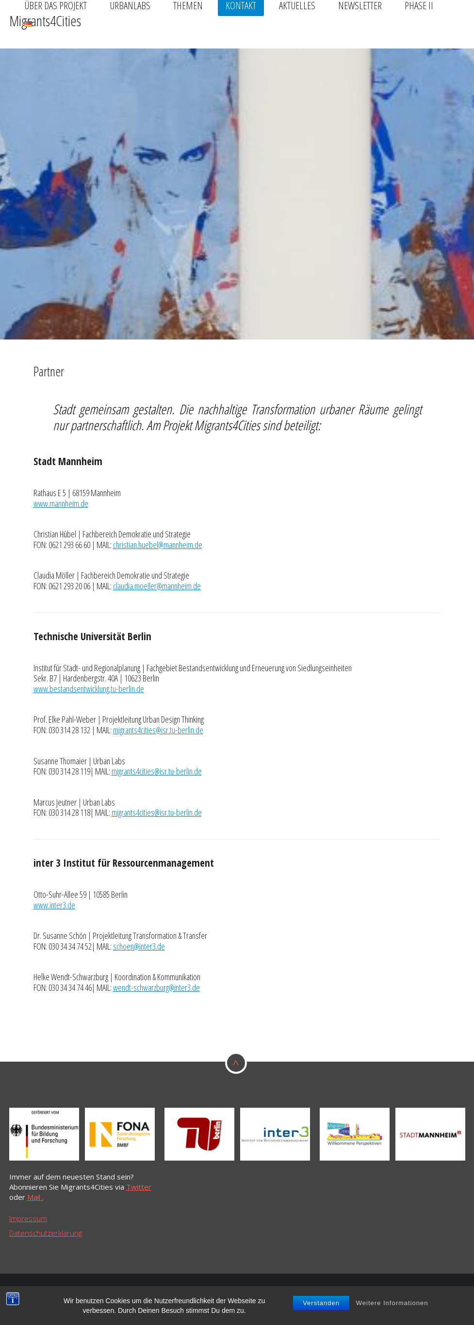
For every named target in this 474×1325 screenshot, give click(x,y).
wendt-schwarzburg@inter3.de (156, 987)
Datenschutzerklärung (45, 1233)
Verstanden (321, 1304)
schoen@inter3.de (139, 946)
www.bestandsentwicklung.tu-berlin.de (88, 689)
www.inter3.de (54, 905)
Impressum (28, 1218)
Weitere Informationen (392, 1304)
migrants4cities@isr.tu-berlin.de (158, 730)
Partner (48, 371)
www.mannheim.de (60, 503)
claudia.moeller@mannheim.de (157, 586)
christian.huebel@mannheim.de (157, 544)
